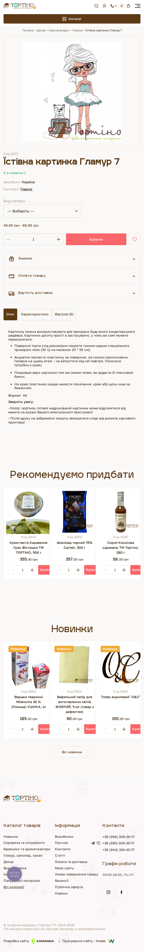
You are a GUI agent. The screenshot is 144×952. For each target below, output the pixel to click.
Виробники (64, 836)
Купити (96, 239)
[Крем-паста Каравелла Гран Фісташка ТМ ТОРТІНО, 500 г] (28, 511)
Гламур (77, 30)
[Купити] (46, 570)
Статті (60, 855)
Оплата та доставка (71, 862)
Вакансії (62, 881)
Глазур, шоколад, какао (23, 855)
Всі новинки (72, 752)
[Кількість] (33, 239)
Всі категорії (14, 887)
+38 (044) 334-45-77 (118, 850)
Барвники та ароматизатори (27, 849)
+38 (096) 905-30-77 (119, 837)
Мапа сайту (64, 868)
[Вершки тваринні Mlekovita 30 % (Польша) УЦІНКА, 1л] (28, 665)
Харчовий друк (59, 30)
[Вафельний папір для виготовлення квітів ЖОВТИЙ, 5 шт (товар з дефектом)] (74, 665)
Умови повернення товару (76, 874)
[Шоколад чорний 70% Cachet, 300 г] (74, 511)
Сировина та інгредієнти (24, 843)
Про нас (61, 843)
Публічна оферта (69, 887)
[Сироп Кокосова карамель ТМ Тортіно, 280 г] (120, 511)
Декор (41, 30)
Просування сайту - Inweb (88, 941)
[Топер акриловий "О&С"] (120, 665)
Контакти (62, 849)
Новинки (11, 836)
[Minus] (13, 569)
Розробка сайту (29, 941)
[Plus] (32, 569)
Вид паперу (14, 201)
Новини (61, 893)
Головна (28, 30)
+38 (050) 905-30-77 (118, 843)
